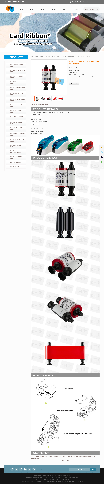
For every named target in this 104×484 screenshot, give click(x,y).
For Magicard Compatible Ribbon (17, 88)
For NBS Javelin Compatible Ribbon (15, 151)
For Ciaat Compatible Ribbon (16, 117)
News (54, 9)
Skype (101, 152)
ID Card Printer (14, 166)
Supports (65, 9)
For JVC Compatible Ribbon (16, 157)
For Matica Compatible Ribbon (16, 111)
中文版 (98, 1)
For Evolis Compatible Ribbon (16, 76)
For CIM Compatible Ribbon (16, 122)
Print (63, 460)
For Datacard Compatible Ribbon (17, 71)
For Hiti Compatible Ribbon (16, 82)
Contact (77, 9)
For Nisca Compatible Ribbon (16, 94)
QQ (101, 147)
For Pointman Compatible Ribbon (17, 134)
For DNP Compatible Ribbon (16, 128)
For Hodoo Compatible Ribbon (16, 146)
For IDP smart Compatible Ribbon (17, 99)
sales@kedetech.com (90, 1)
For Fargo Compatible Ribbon (16, 105)
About (31, 9)
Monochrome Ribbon (84, 56)
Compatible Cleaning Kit (17, 162)
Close (67, 460)
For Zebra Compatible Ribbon (16, 65)
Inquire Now (74, 83)
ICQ (101, 157)
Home (21, 9)
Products (43, 9)
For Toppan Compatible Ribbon (17, 140)
